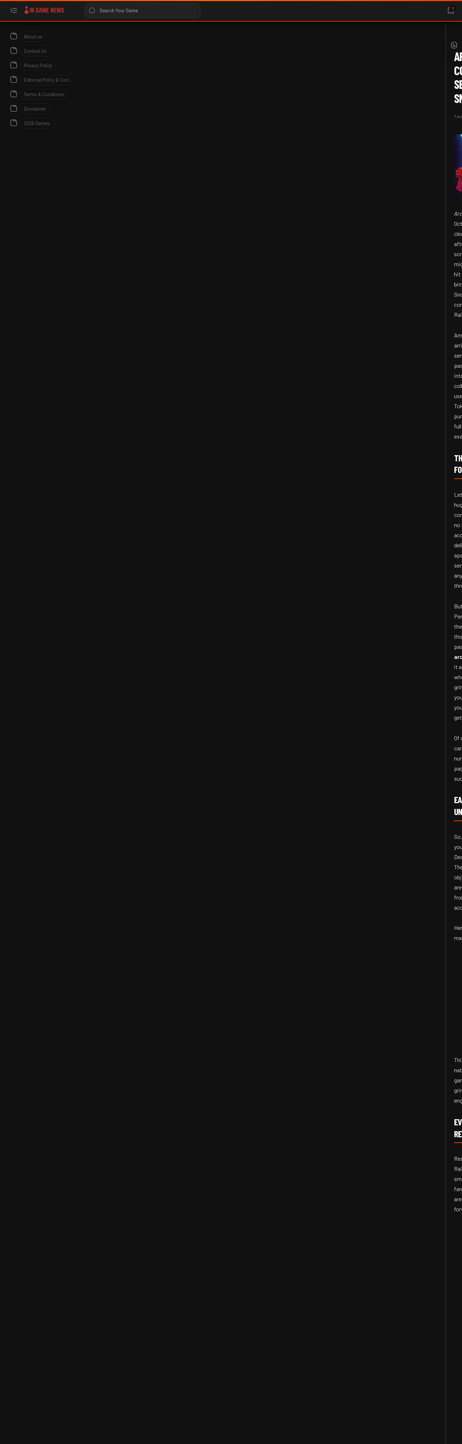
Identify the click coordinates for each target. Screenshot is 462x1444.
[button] (191, 1239)
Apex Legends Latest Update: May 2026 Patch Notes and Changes (394, 642)
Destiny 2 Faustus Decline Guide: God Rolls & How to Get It (396, 705)
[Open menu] (13, 10)
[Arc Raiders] (75, 39)
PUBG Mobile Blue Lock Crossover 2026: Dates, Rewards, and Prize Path (397, 572)
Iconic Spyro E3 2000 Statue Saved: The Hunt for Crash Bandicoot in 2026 (393, 362)
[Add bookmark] (294, 88)
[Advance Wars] (386, 170)
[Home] (49, 39)
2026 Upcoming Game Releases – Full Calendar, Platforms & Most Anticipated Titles (395, 775)
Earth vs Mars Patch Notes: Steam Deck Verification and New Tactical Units (395, 202)
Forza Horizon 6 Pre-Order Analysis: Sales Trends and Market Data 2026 (397, 502)
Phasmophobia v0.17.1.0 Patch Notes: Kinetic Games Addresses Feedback (396, 292)
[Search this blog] (142, 10)
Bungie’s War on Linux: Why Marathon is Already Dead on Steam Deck (397, 851)
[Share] (313, 88)
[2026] (377, 259)
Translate (382, 65)
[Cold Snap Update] (154, 1239)
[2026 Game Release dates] (398, 735)
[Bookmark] (450, 10)
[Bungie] (380, 679)
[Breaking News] (104, 1239)
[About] (13, 34)
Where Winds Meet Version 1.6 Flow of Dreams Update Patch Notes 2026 (394, 432)
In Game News (67, 1430)
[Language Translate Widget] (373, 58)
